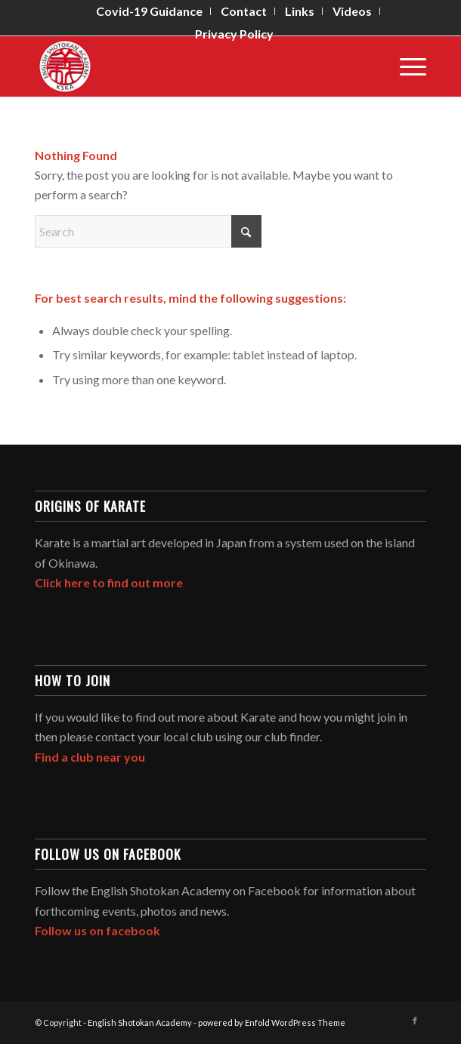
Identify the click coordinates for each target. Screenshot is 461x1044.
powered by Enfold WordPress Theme (271, 1022)
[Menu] (405, 66)
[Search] (148, 231)
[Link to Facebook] (415, 1020)
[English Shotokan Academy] (191, 66)
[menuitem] (149, 11)
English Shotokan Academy (140, 1022)
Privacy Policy (234, 33)
